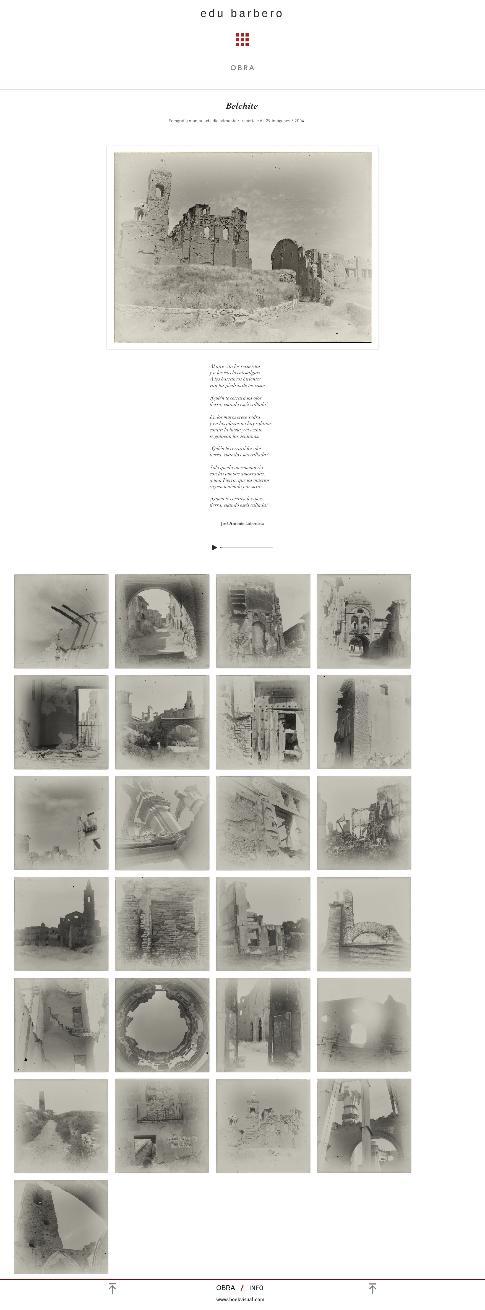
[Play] (214, 547)
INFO (257, 1288)
